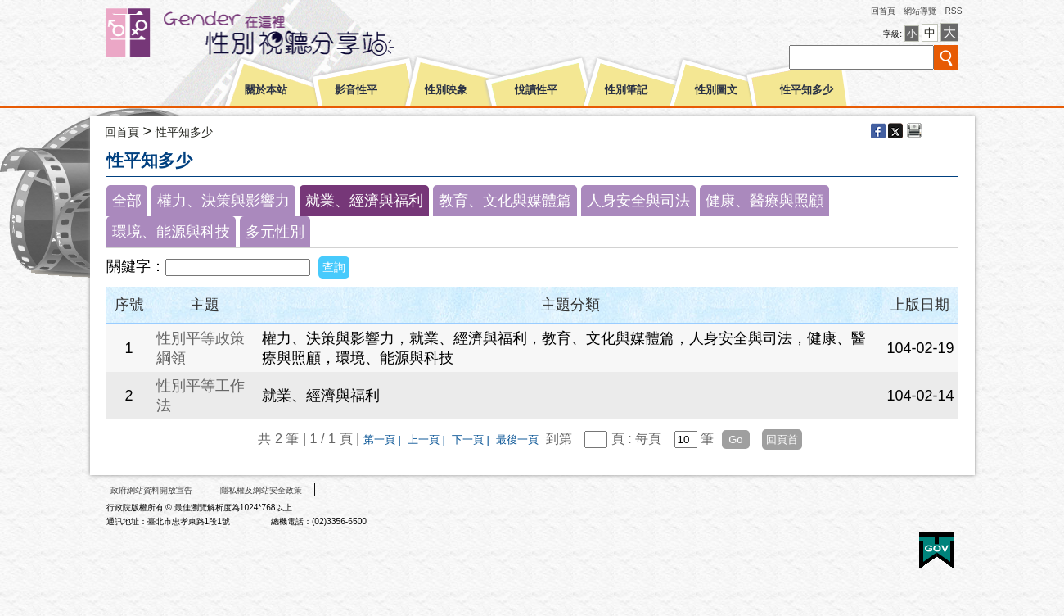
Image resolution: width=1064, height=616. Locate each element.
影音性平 (356, 90)
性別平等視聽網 (280, 32)
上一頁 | (428, 439)
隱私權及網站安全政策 (261, 490)
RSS (953, 11)
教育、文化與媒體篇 (505, 200)
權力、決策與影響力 (223, 200)
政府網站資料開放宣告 (151, 490)
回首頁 (883, 11)
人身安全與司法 (638, 200)
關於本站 (266, 90)
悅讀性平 (536, 90)
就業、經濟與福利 (364, 200)
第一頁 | (383, 439)
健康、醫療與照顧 (764, 200)
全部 (127, 200)
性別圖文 (716, 90)
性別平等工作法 (200, 396)
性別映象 (446, 90)
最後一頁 (517, 439)
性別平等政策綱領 (200, 348)
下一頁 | (472, 439)
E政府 (936, 550)
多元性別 (275, 232)
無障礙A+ (875, 545)
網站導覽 (920, 11)
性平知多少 (806, 90)
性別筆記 (626, 90)
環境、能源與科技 (171, 232)
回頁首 (782, 439)
